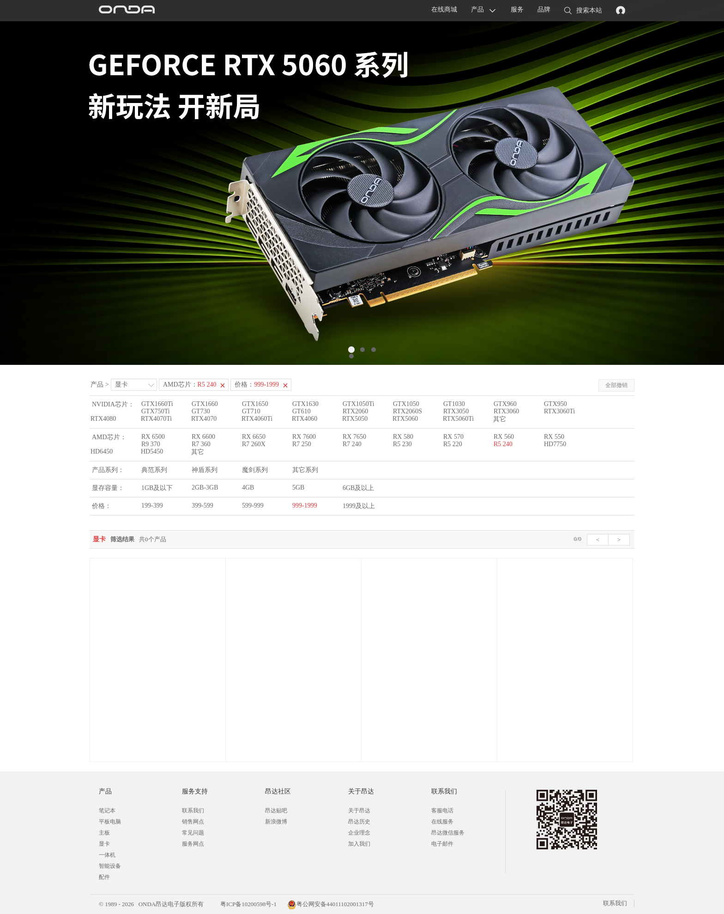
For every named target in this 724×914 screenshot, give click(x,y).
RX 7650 (354, 436)
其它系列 (305, 469)
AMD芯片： (190, 384)
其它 (499, 419)
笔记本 (107, 810)
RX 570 (453, 436)
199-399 (152, 505)
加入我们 (359, 844)
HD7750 (555, 444)
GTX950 (555, 403)
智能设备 (110, 866)
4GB (248, 487)
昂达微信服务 (448, 832)
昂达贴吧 (276, 810)
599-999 (253, 505)
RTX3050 (456, 411)
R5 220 (452, 444)
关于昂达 (359, 810)
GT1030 (454, 403)
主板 (104, 832)
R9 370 (150, 444)
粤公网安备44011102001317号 (330, 904)
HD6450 (101, 451)
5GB (298, 487)
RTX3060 (506, 411)
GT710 (251, 411)
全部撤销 (616, 385)
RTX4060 (304, 418)
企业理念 (359, 832)
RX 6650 (253, 436)
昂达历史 (359, 821)
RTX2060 (355, 411)
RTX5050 (355, 418)
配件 (104, 877)
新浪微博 (276, 821)
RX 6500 (153, 436)
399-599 (202, 505)
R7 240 (352, 444)
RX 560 (504, 436)
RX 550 (554, 436)
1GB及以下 (157, 487)
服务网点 (193, 844)
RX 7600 (304, 436)
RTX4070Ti (156, 418)
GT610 (301, 411)
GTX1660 (205, 403)
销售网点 (193, 821)
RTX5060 (405, 418)
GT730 (201, 411)
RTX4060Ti (256, 418)
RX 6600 (203, 436)
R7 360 (201, 444)
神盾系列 (204, 469)
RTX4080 (103, 418)
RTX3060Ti (559, 411)
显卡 (121, 384)
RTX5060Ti (458, 418)
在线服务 (442, 821)
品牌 (543, 9)
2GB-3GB (205, 487)
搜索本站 (583, 11)
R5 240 (503, 444)
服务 (517, 9)
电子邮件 (442, 844)
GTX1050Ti (358, 403)
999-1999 (304, 505)
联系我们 (193, 810)
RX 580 (403, 436)
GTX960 (505, 403)
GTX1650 (255, 403)
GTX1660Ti (157, 403)
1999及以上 (359, 505)
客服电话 (442, 810)
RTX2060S (407, 411)
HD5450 (152, 451)
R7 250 (301, 444)
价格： (257, 384)
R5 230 (402, 444)
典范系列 (154, 469)
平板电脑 (110, 821)
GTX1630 (305, 403)
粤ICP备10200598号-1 (248, 904)
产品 (477, 9)
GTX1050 (406, 403)
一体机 (107, 855)
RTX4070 (204, 418)
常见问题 (193, 832)
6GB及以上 (358, 487)
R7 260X (253, 444)
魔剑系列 (255, 469)
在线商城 (444, 9)
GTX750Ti (155, 411)
